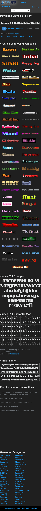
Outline (19, 484)
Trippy (3, 501)
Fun (2, 37)
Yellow (19, 504)
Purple (19, 486)
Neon (18, 482)
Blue (18, 458)
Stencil (4, 499)
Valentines (20, 501)
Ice (2, 480)
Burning (19, 460)
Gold (3, 473)
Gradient (19, 473)
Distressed (20, 464)
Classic (4, 464)
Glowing (19, 471)
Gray (3, 475)
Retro (15, 37)
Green (19, 475)
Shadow (19, 493)
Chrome (19, 462)
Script (3, 493)
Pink (3, 486)
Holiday (19, 477)
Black (3, 458)
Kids (8, 37)
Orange (4, 484)
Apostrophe (14, 34)
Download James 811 (12, 29)
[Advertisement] (20, 431)
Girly (18, 469)
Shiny (18, 495)
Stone (18, 499)
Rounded (5, 490)
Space (3, 497)
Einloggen (35, 7)
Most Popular (5, 455)
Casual (4, 462)
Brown (3, 460)
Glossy (4, 471)
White (3, 504)
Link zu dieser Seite (29, 509)
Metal (3, 482)
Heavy (22, 37)
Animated (20, 455)
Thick (30, 37)
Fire (17, 466)
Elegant (4, 466)
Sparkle (19, 497)
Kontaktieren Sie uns (12, 509)
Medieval (20, 480)
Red (3, 488)
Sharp (3, 495)
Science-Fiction (22, 490)
